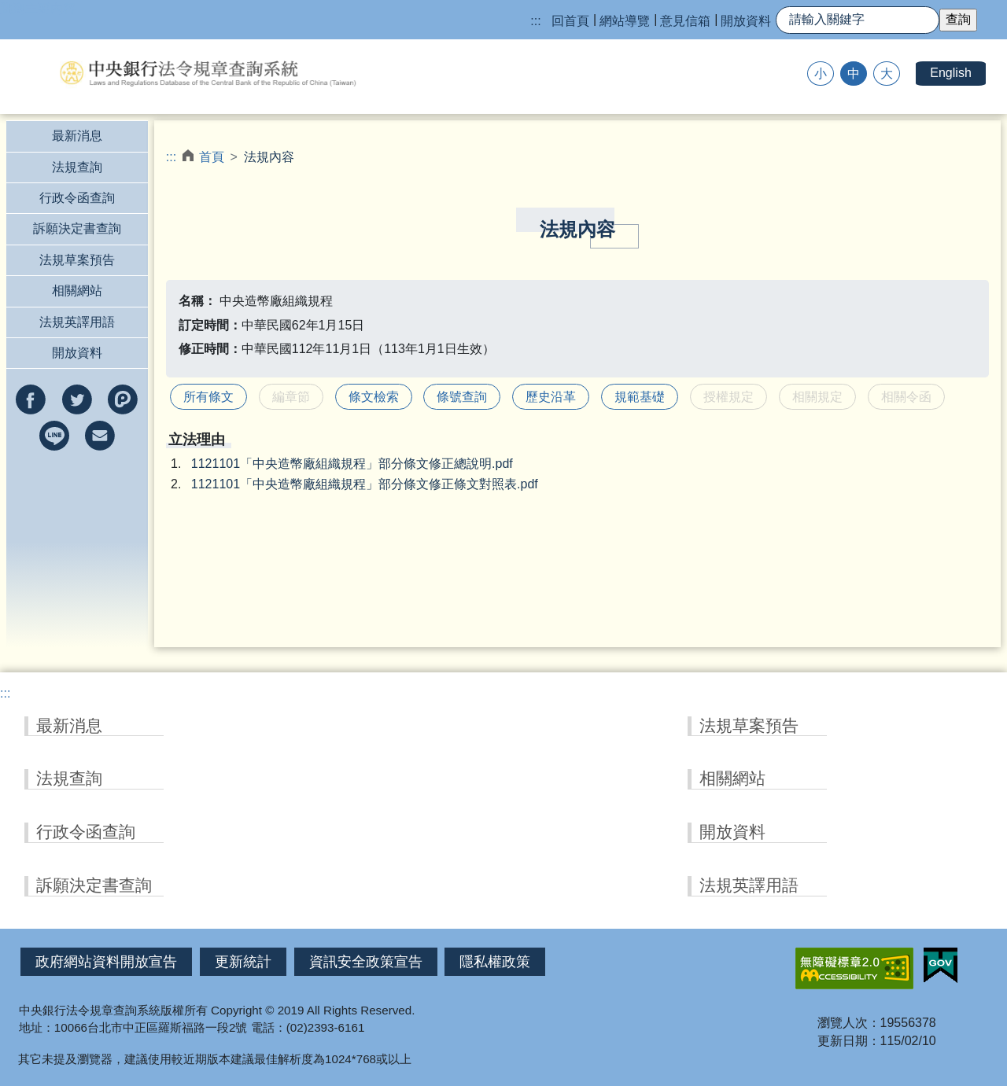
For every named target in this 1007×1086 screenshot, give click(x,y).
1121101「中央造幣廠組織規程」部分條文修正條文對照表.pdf (364, 484)
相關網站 (77, 290)
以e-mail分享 (100, 436)
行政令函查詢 (77, 197)
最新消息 (77, 135)
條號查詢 (462, 396)
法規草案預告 (77, 260)
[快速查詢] (857, 20)
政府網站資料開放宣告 (106, 962)
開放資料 (746, 21)
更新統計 (243, 962)
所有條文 (208, 396)
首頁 (211, 157)
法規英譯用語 (77, 322)
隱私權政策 (494, 962)
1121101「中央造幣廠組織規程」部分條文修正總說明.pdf (352, 463)
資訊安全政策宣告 (365, 962)
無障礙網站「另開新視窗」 (854, 968)
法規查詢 (77, 167)
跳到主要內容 (38, 8)
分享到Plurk (123, 399)
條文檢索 (374, 396)
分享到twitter (77, 399)
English (950, 72)
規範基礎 (639, 396)
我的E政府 (940, 966)
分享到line (54, 436)
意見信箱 (685, 21)
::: (535, 21)
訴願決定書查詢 (77, 228)
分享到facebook (31, 399)
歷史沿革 (551, 396)
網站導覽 (624, 21)
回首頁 (570, 21)
